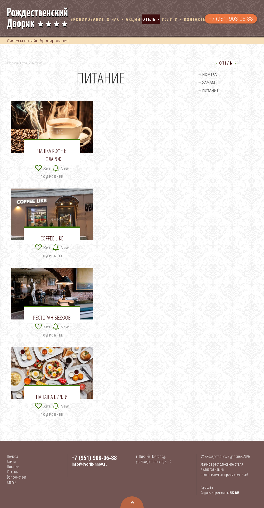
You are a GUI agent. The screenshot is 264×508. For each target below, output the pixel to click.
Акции (133, 19)
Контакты (195, 19)
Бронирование (87, 19)
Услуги (170, 19)
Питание (51, 131)
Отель (149, 19)
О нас (113, 19)
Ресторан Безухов (52, 317)
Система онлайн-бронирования (38, 41)
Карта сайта (207, 487)
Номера (209, 74)
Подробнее (51, 176)
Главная (12, 63)
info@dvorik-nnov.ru (90, 464)
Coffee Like (51, 238)
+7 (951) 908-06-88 (231, 18)
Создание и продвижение (220, 492)
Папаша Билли (52, 397)
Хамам (208, 82)
